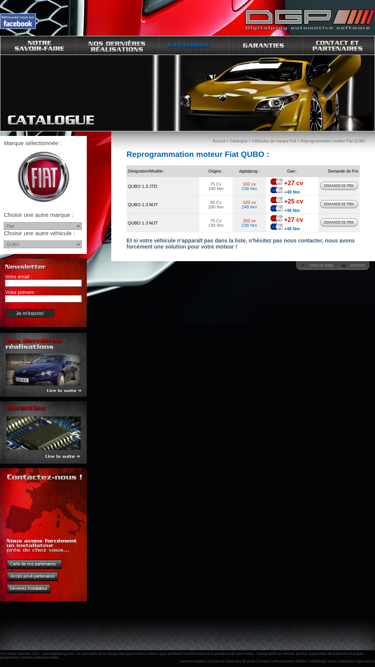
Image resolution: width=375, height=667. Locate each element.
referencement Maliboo (290, 661)
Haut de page (321, 265)
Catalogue (239, 141)
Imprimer (357, 265)
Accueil (219, 141)
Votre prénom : (21, 292)
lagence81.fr (365, 661)
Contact (264, 661)
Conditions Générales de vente (231, 661)
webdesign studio (323, 661)
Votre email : (18, 276)
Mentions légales (192, 661)
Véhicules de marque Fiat (274, 141)
